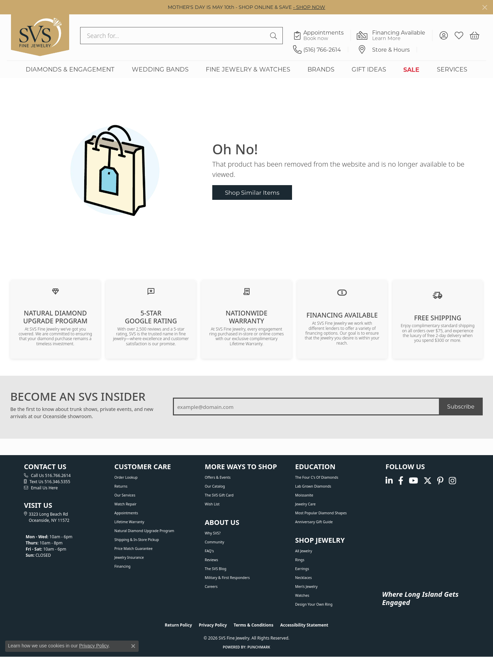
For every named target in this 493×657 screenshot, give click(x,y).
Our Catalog (215, 486)
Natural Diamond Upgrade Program (144, 530)
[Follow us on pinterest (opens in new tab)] (440, 481)
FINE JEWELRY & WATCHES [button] (248, 69)
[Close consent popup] (133, 646)
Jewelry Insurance (129, 557)
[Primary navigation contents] (246, 69)
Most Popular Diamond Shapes (321, 513)
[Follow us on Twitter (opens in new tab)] (428, 481)
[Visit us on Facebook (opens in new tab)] (400, 481)
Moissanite (304, 495)
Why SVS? (212, 533)
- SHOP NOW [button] (309, 7)
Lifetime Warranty (129, 521)
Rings (299, 559)
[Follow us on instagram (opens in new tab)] (452, 481)
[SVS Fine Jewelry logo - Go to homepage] (40, 35)
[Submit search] (274, 35)
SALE (411, 69)
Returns (120, 486)
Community (214, 542)
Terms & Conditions (254, 625)
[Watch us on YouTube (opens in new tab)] (413, 481)
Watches (302, 595)
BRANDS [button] (320, 69)
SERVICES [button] (452, 69)
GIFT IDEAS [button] (369, 69)
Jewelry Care (305, 504)
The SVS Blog (215, 568)
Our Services (124, 495)
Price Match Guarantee (133, 548)
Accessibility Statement (304, 625)
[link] (322, 35)
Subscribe (461, 406)
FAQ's (209, 551)
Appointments (126, 513)
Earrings (302, 568)
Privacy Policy (213, 625)
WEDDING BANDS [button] (160, 69)
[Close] (484, 7)
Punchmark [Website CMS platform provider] (259, 647)
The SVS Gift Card (219, 495)
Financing (122, 566)
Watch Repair (125, 504)
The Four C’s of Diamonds (316, 477)
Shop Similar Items (252, 192)
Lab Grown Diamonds (313, 486)
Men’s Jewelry (306, 586)
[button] (443, 35)
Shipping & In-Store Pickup (136, 539)
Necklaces (303, 577)
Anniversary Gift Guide (314, 521)
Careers (211, 586)
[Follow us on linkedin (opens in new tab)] (389, 481)
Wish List (212, 504)
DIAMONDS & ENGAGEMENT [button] (70, 69)
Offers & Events (217, 477)
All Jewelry (303, 551)
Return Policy (178, 625)
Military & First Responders (227, 577)
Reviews (211, 559)
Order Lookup (126, 477)
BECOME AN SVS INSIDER (78, 396)
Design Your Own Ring (313, 604)
